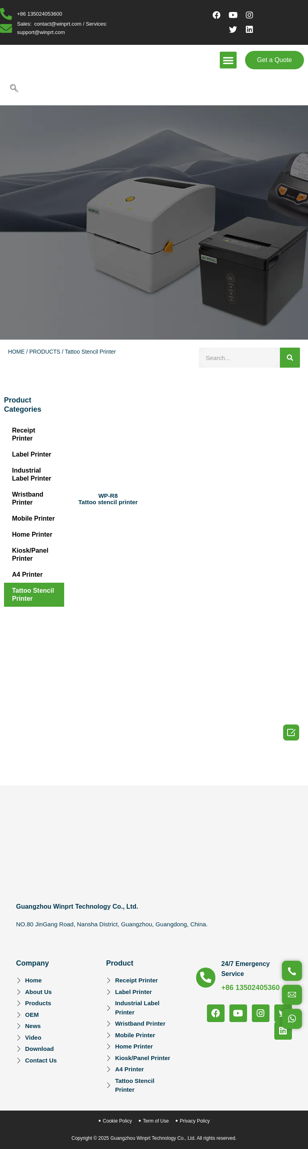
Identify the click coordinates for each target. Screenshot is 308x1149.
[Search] (290, 358)
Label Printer (31, 454)
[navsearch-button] (14, 89)
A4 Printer (27, 574)
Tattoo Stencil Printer (33, 594)
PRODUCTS (44, 352)
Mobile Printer (33, 518)
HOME (16, 352)
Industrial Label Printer (31, 474)
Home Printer (32, 534)
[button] (228, 60)
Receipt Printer (23, 434)
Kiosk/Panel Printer (30, 554)
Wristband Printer (27, 498)
